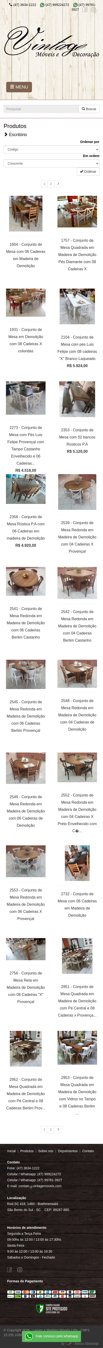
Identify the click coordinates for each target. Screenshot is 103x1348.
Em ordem (91, 156)
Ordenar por (89, 142)
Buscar (89, 109)
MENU (19, 86)
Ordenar (88, 171)
